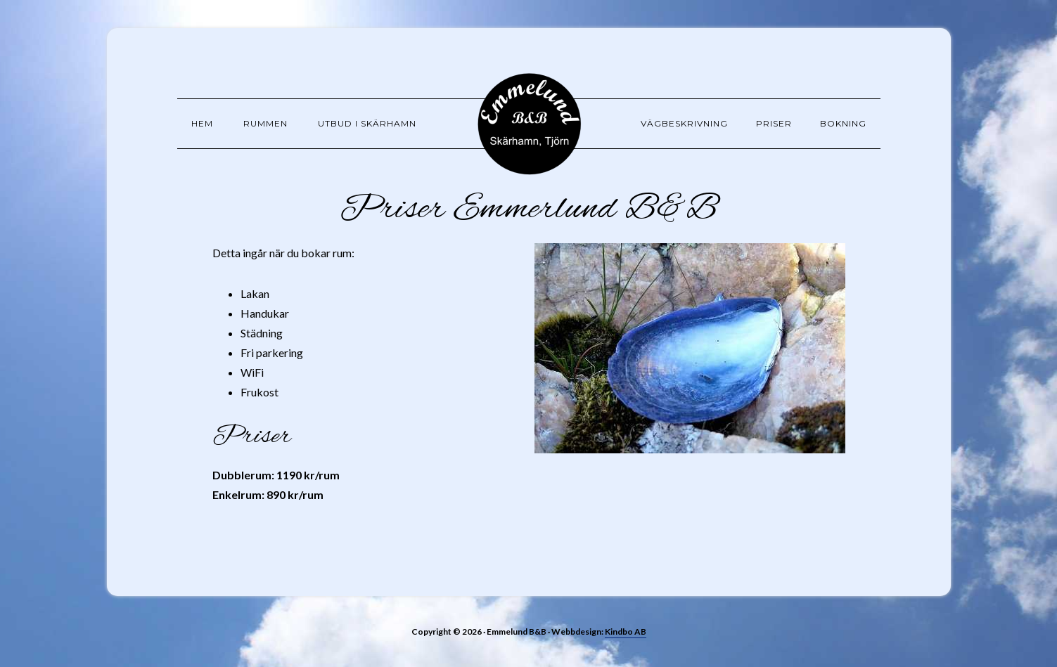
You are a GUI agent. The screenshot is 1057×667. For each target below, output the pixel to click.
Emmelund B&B (529, 123)
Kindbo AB (625, 631)
